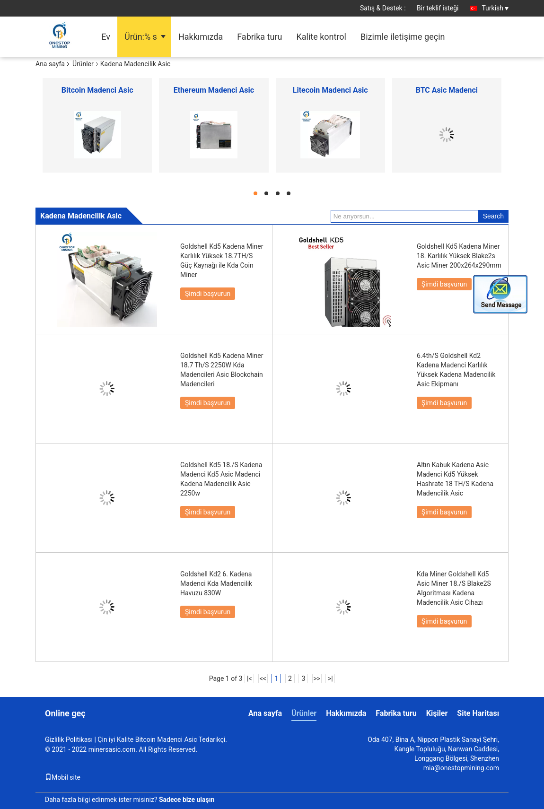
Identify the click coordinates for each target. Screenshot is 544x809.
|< (249, 678)
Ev (105, 37)
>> (316, 678)
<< (263, 678)
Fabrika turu (259, 37)
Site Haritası (478, 713)
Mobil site (62, 777)
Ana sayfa (50, 64)
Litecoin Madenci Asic (330, 90)
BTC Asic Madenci (447, 90)
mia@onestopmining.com (461, 768)
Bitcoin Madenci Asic (97, 90)
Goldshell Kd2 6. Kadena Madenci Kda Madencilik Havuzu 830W (216, 583)
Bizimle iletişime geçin (402, 37)
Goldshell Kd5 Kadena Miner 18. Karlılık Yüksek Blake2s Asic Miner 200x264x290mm (459, 256)
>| (330, 678)
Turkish (495, 8)
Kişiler (437, 713)
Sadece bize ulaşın (186, 799)
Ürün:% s (140, 37)
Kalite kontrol (321, 37)
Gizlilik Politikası (69, 739)
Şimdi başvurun (207, 293)
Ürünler (83, 64)
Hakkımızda (200, 37)
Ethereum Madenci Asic (214, 90)
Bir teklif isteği (438, 8)
